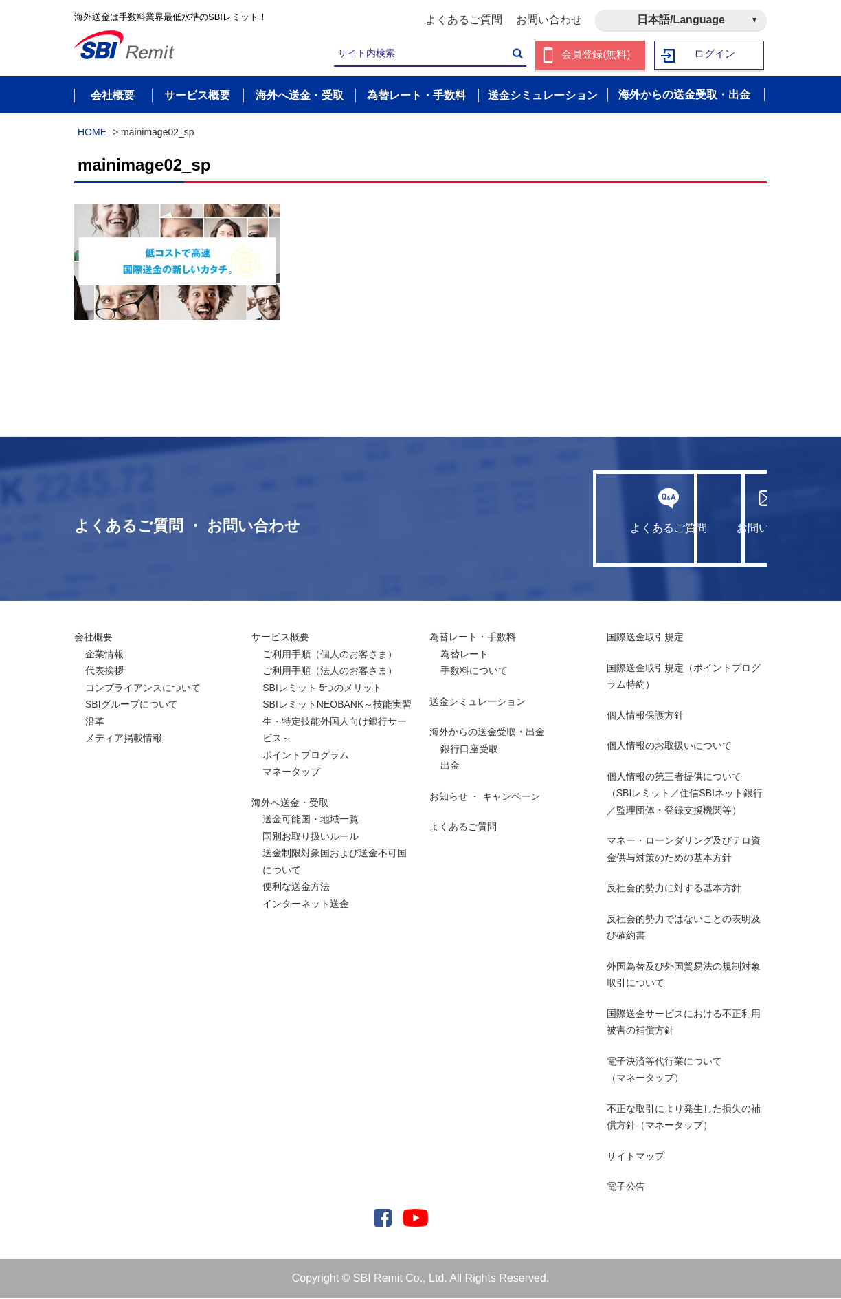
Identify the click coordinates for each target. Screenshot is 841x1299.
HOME (92, 132)
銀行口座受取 (469, 749)
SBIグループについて (131, 705)
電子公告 (626, 1187)
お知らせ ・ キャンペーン (485, 797)
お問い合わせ (549, 19)
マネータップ (291, 772)
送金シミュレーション (477, 702)
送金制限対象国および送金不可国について (334, 863)
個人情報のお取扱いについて (669, 746)
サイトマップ (635, 1156)
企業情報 (104, 654)
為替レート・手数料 (472, 638)
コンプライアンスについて (143, 688)
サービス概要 (280, 638)
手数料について (474, 671)
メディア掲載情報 (123, 739)
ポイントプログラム (305, 755)
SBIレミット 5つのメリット (322, 688)
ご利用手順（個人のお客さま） (329, 654)
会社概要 (93, 638)
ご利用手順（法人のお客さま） (329, 671)
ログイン (715, 55)
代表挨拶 (104, 671)
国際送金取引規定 (645, 638)
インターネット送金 (305, 904)
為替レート (464, 654)
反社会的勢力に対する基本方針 (674, 889)
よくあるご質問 (463, 19)
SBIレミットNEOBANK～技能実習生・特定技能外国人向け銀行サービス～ (337, 722)
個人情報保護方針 (645, 715)
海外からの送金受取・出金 (487, 733)
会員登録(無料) (596, 55)
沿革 (94, 722)
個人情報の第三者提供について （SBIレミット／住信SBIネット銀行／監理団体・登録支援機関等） (685, 794)
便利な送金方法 (296, 887)
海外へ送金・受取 (289, 803)
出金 (450, 766)
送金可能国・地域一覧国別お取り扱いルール (310, 829)
